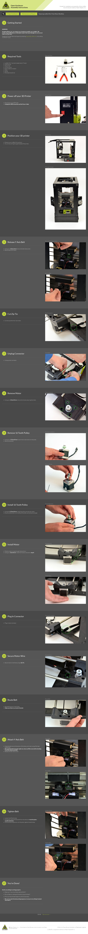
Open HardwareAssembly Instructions (19, 6)
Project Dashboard (12, 14)
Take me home (45, 914)
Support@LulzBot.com (31, 36)
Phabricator (79, 927)
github (84, 927)
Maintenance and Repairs (29, 14)
